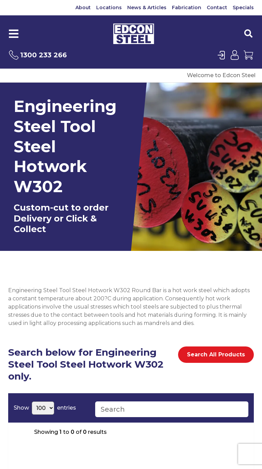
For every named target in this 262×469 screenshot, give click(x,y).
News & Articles (146, 7)
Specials (243, 7)
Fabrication (186, 7)
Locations (109, 7)
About (83, 7)
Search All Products (216, 354)
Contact (217, 7)
